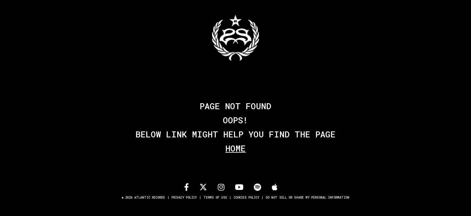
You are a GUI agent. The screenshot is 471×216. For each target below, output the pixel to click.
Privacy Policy (184, 198)
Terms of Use (215, 198)
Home (235, 148)
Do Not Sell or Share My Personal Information (307, 198)
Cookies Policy (246, 198)
